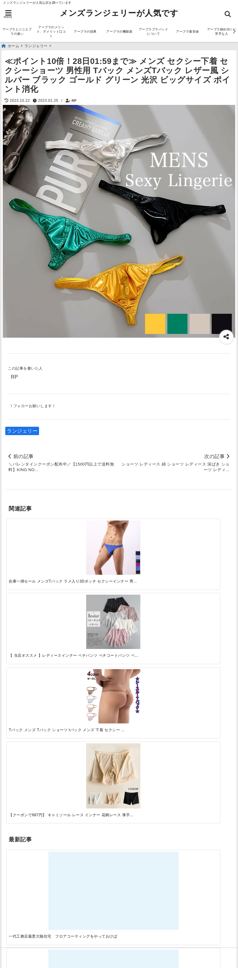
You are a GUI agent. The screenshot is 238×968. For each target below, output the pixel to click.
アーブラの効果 (85, 31)
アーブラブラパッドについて (153, 31)
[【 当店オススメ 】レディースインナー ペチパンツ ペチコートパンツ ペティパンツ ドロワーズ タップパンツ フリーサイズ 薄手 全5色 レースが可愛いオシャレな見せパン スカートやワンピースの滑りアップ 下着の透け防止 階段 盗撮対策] (90, 543)
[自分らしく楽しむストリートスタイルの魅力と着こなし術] (147, 616)
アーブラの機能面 (119, 31)
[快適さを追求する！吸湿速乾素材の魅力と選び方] (203, 616)
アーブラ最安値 (187, 31)
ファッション (23, 734)
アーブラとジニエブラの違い (17, 31)
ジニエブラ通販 (26, 724)
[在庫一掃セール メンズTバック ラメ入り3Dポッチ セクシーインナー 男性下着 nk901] (34, 543)
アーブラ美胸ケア (28, 927)
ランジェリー (22, 431)
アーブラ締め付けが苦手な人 (41, 918)
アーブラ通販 (23, 704)
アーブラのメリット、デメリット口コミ (51, 31)
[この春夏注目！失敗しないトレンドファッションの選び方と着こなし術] (90, 616)
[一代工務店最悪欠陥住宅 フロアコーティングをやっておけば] (34, 616)
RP (74, 100)
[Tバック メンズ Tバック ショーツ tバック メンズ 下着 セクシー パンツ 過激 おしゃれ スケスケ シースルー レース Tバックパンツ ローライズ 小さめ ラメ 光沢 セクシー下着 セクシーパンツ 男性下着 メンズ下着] (147, 543)
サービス (18, 714)
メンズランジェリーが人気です (119, 13)
